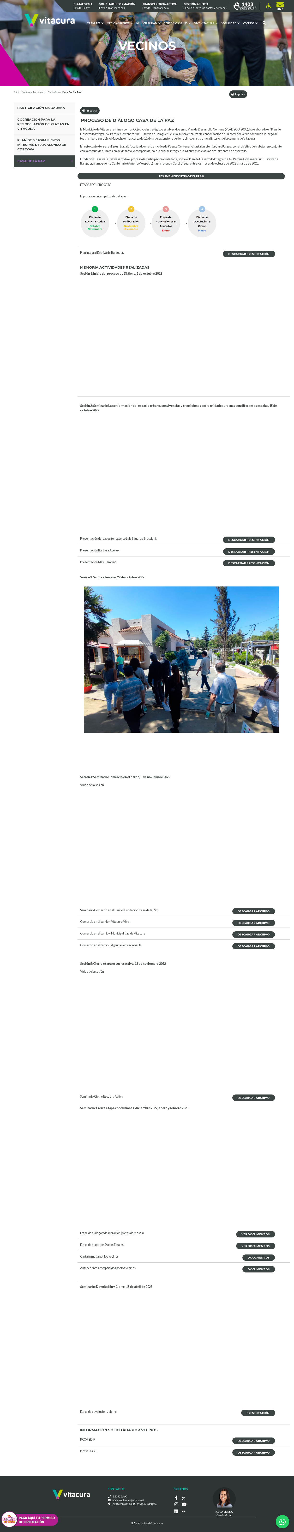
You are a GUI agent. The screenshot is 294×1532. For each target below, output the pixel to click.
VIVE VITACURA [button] (206, 23)
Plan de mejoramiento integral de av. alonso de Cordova (41, 144)
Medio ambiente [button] (120, 23)
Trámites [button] (95, 23)
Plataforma (82, 6)
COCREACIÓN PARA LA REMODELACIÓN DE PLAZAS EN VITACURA (43, 124)
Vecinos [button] (250, 23)
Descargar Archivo (254, 911)
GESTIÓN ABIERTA (205, 6)
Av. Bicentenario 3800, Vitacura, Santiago (134, 1503)
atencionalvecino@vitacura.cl (128, 1500)
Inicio (17, 92)
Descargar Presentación (249, 253)
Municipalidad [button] (148, 23)
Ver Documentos (255, 1234)
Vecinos (26, 92)
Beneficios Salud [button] (177, 23)
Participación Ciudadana (41, 108)
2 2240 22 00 (120, 1496)
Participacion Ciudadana (46, 92)
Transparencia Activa (159, 6)
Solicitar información (117, 6)
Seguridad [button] (230, 23)
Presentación (258, 1412)
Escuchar (90, 110)
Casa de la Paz (31, 161)
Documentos (259, 1257)
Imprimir (238, 94)
